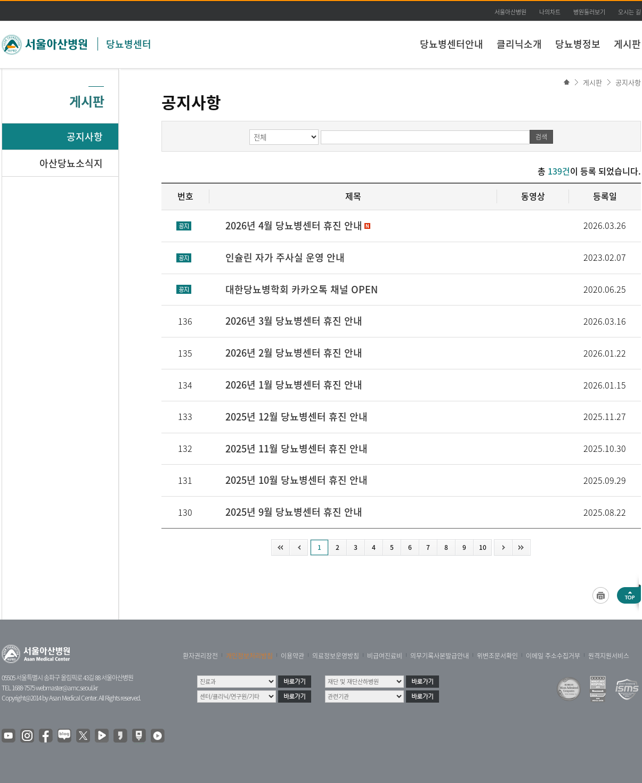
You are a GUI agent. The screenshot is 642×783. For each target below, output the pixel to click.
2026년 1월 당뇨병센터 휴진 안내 (293, 384)
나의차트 (549, 12)
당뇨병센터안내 (451, 44)
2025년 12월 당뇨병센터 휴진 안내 (296, 416)
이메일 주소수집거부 (553, 656)
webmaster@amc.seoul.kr (66, 688)
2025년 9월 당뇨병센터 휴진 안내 (293, 512)
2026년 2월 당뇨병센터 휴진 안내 (293, 352)
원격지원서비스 (608, 656)
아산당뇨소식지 (71, 163)
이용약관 (292, 656)
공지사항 (628, 82)
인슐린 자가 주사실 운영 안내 (285, 257)
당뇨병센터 (128, 44)
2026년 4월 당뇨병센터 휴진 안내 (293, 225)
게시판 (627, 44)
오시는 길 (629, 12)
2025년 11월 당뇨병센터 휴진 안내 (296, 448)
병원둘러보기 (589, 12)
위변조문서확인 (497, 656)
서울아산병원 (510, 12)
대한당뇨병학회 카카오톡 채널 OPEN (301, 289)
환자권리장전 (200, 656)
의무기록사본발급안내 (439, 656)
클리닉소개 (519, 44)
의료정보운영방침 (335, 656)
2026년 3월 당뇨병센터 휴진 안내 (293, 321)
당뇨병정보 (577, 44)
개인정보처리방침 (249, 656)
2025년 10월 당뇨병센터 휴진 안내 (296, 480)
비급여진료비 (384, 656)
